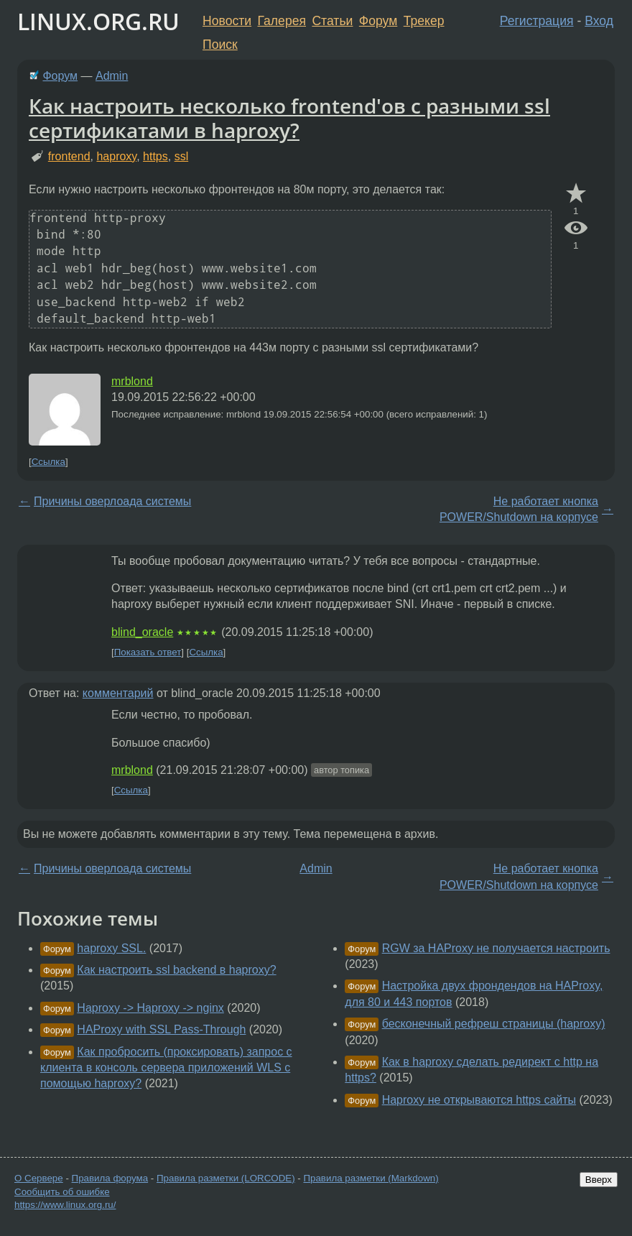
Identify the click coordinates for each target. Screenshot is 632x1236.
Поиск (220, 44)
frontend (69, 156)
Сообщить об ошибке (62, 1191)
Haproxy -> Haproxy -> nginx (150, 1008)
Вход (599, 21)
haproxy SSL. (111, 948)
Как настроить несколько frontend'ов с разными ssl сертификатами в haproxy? (289, 118)
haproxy (116, 156)
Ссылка (48, 461)
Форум (378, 21)
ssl (182, 156)
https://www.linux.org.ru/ (65, 1204)
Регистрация (537, 21)
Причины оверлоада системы (112, 501)
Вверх (598, 1179)
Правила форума (110, 1178)
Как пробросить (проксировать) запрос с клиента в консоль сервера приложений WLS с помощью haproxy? (166, 1068)
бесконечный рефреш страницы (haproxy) (493, 1024)
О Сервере (38, 1178)
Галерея (282, 21)
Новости (227, 21)
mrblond (132, 381)
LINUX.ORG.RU (98, 21)
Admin (112, 76)
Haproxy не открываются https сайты (479, 1100)
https (155, 156)
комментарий (118, 693)
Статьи (332, 21)
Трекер (424, 21)
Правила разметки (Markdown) (370, 1178)
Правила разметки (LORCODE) (226, 1178)
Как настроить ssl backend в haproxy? (176, 970)
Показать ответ (148, 652)
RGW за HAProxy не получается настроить (496, 948)
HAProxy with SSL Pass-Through (161, 1029)
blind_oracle (142, 632)
